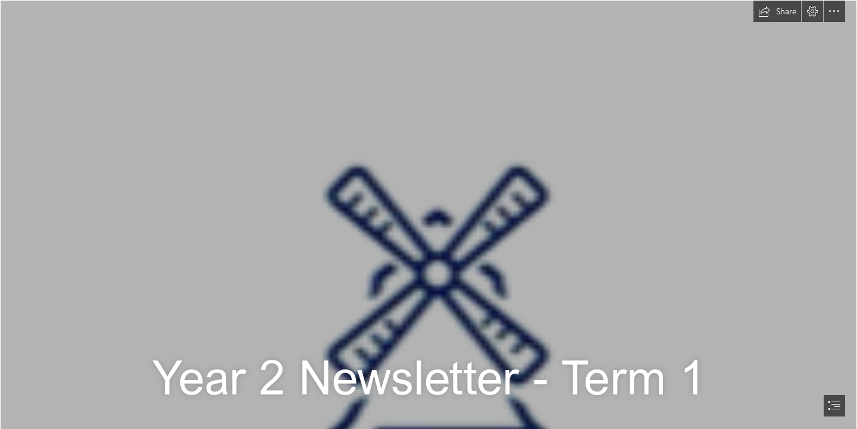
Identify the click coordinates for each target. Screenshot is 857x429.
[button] (777, 11)
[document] (428, 214)
